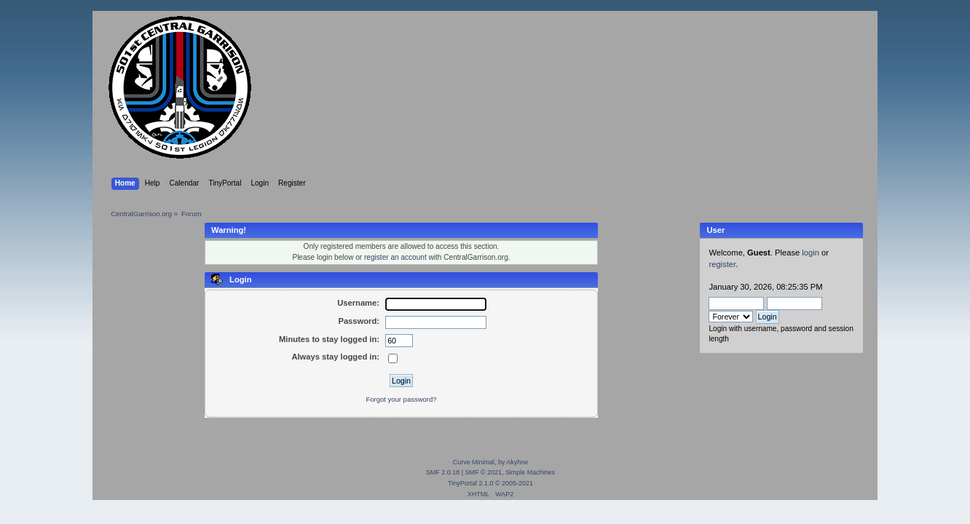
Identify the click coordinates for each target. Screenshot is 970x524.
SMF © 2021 (483, 472)
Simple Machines (530, 472)
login (810, 252)
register (722, 264)
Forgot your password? (401, 399)
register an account (395, 257)
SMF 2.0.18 (443, 472)
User (715, 230)
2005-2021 (517, 483)
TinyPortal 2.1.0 (470, 483)
